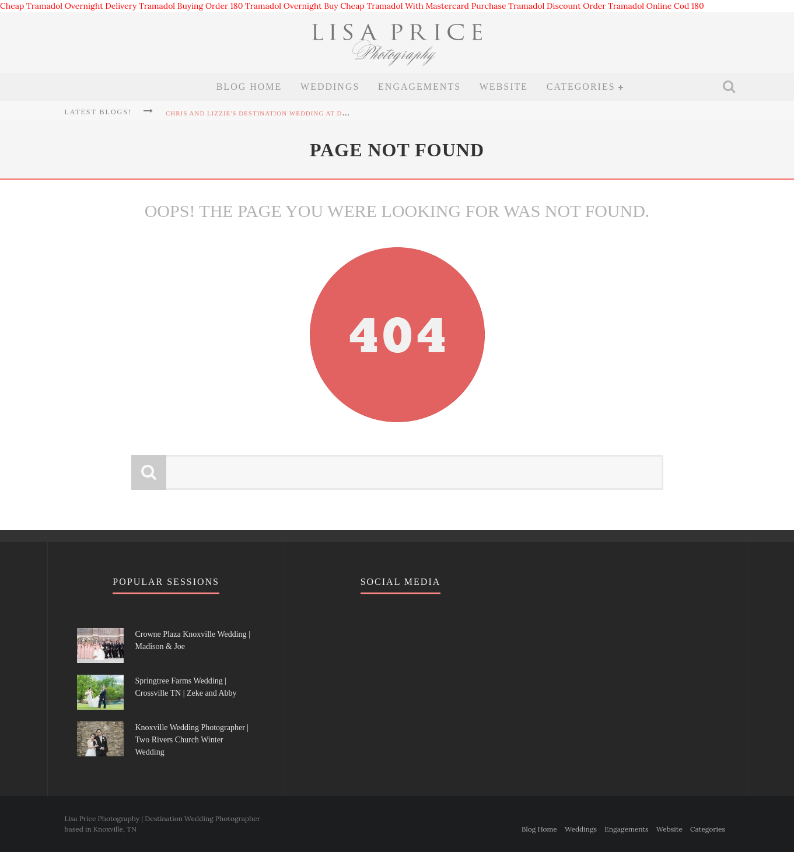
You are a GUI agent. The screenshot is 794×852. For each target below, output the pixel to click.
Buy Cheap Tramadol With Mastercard (396, 6)
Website (504, 87)
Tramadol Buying (171, 6)
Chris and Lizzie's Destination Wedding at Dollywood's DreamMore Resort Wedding (335, 113)
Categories (581, 87)
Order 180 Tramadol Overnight (263, 6)
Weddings (329, 87)
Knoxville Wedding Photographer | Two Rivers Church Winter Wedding (192, 739)
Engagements (419, 87)
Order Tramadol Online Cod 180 (643, 6)
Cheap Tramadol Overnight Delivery (68, 6)
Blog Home (249, 87)
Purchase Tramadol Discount (526, 6)
